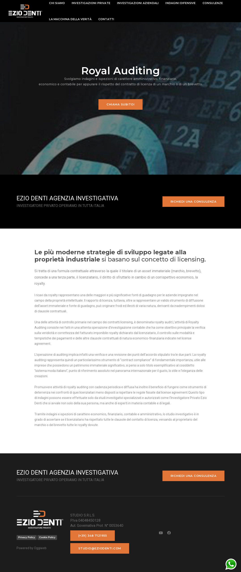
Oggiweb (40, 548)
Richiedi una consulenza (194, 201)
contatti (108, 19)
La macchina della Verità (72, 19)
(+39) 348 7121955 (92, 535)
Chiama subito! (120, 104)
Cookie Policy (47, 537)
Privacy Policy (26, 537)
